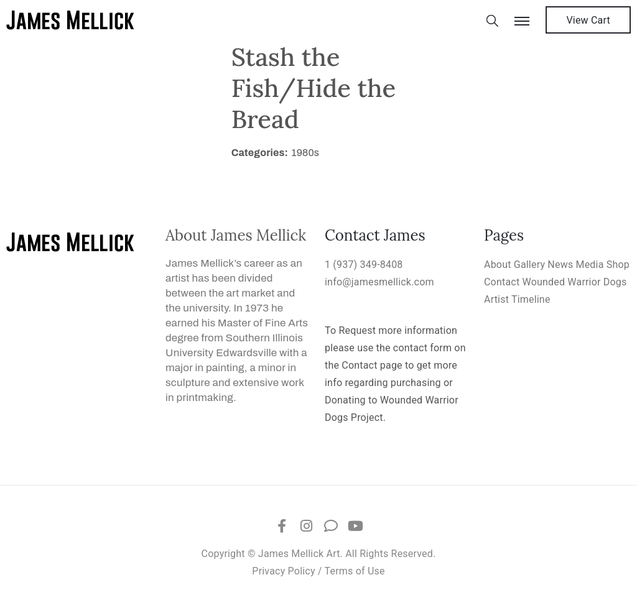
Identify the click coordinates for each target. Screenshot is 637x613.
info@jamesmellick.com (379, 282)
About (497, 264)
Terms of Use (355, 571)
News (560, 264)
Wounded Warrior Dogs (575, 282)
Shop (618, 264)
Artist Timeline (517, 299)
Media (590, 264)
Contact (501, 282)
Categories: (260, 152)
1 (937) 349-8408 (364, 264)
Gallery (529, 264)
